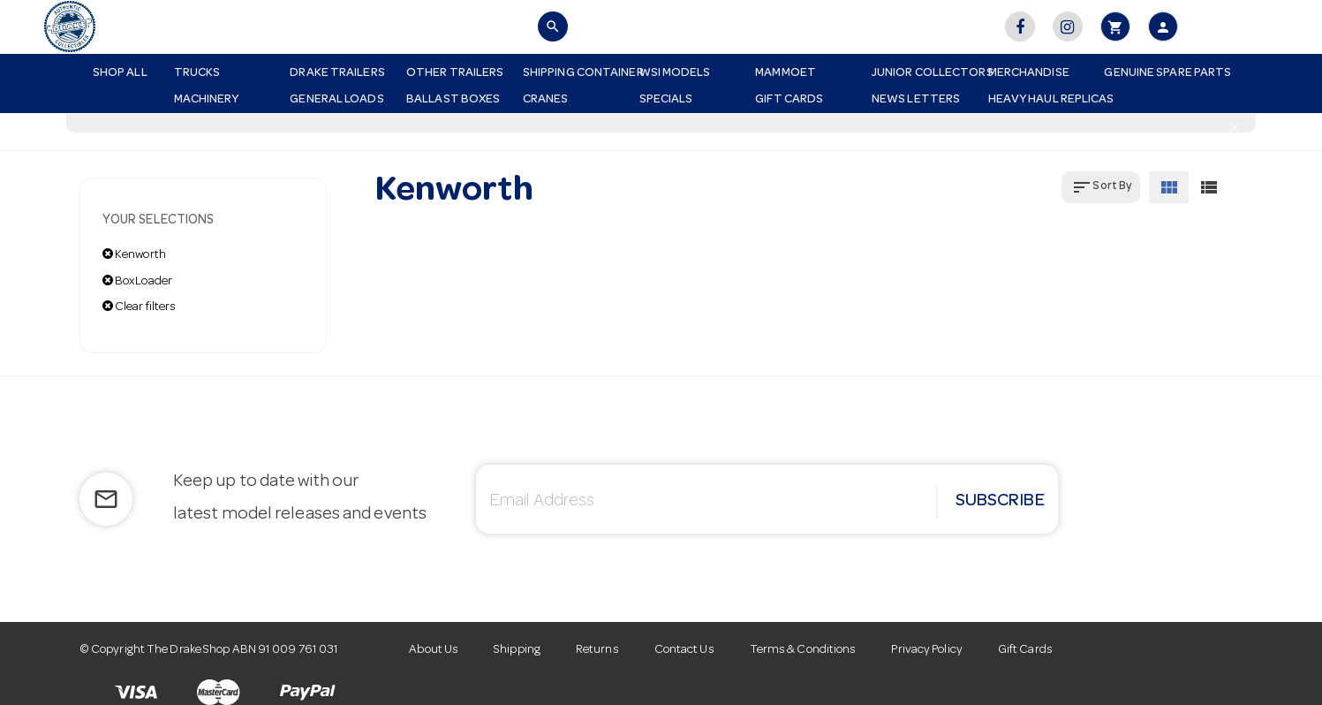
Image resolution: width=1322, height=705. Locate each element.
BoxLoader (137, 281)
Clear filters (139, 306)
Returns (597, 650)
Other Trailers (454, 73)
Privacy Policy (926, 650)
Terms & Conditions (803, 650)
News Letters (916, 100)
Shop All (120, 73)
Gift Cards (789, 100)
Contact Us (684, 650)
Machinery (206, 100)
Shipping (517, 650)
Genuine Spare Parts (1155, 73)
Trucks (197, 73)
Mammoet (785, 73)
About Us (433, 650)
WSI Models (675, 73)
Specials (666, 100)
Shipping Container (574, 73)
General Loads (336, 100)
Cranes (546, 100)
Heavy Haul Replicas (1040, 100)
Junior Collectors (923, 73)
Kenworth (134, 254)
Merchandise (1028, 73)
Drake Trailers (337, 73)
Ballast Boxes (453, 100)
